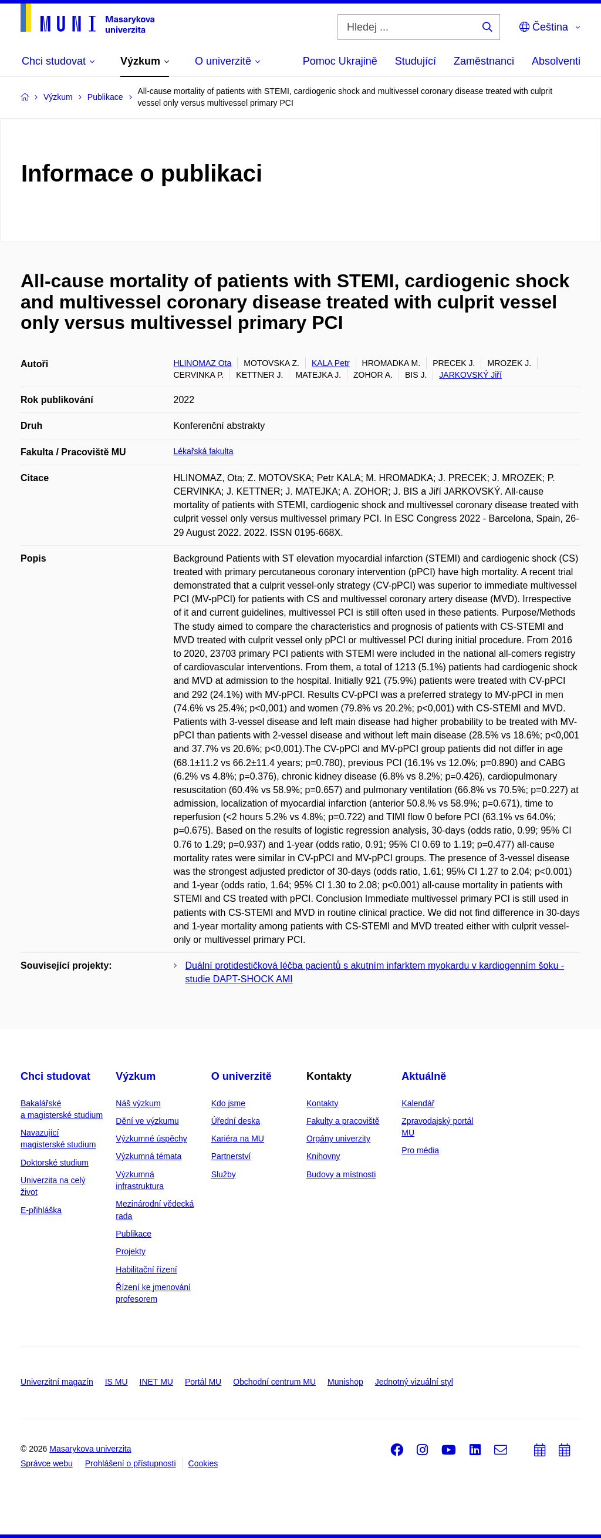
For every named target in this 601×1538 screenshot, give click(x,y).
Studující (415, 61)
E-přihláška (41, 1210)
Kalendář (417, 1103)
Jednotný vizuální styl (414, 1381)
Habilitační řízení (146, 1269)
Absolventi (556, 61)
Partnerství (231, 1156)
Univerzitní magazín (57, 1381)
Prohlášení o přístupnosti (130, 1463)
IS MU (116, 1381)
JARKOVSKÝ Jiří (470, 375)
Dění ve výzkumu (147, 1121)
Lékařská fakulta (204, 451)
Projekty (131, 1251)
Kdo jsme (228, 1103)
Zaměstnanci (484, 61)
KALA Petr (331, 363)
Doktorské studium (55, 1162)
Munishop (345, 1381)
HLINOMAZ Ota (203, 363)
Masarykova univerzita (90, 1448)
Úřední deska (235, 1121)
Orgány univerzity (338, 1138)
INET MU (156, 1381)
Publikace (133, 1233)
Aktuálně (423, 1076)
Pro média (420, 1150)
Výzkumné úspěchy (151, 1138)
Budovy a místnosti (341, 1174)
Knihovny (323, 1156)
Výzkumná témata (148, 1156)
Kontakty (322, 1103)
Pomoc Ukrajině (340, 61)
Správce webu (47, 1463)
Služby (223, 1174)
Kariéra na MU (237, 1138)
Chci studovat (55, 1076)
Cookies (203, 1463)
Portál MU (203, 1381)
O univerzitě (241, 1076)
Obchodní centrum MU (274, 1381)
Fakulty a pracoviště (343, 1121)
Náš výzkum (138, 1103)
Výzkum (136, 1076)
